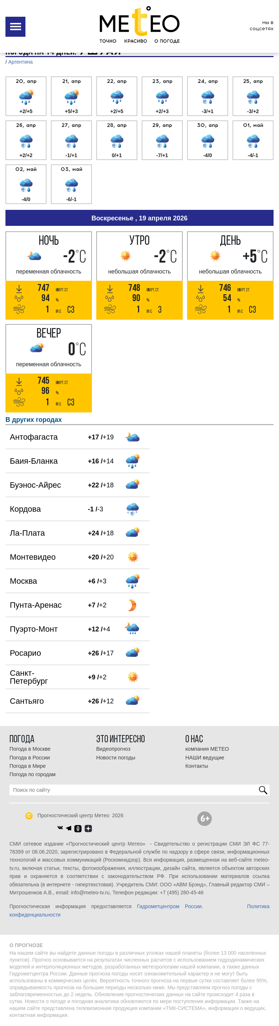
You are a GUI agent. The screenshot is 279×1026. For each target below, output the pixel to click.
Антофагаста (34, 437)
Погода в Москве (29, 749)
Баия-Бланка (34, 461)
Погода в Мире (27, 766)
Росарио (25, 653)
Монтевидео (33, 557)
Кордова (25, 509)
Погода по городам (32, 774)
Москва (23, 581)
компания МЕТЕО (207, 749)
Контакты (196, 766)
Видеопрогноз (113, 749)
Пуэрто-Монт (34, 629)
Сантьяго (27, 701)
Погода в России (29, 757)
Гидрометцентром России (169, 906)
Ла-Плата (27, 533)
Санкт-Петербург (29, 677)
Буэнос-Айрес (35, 485)
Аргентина (20, 62)
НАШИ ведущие (204, 757)
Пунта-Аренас (36, 605)
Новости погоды (116, 757)
